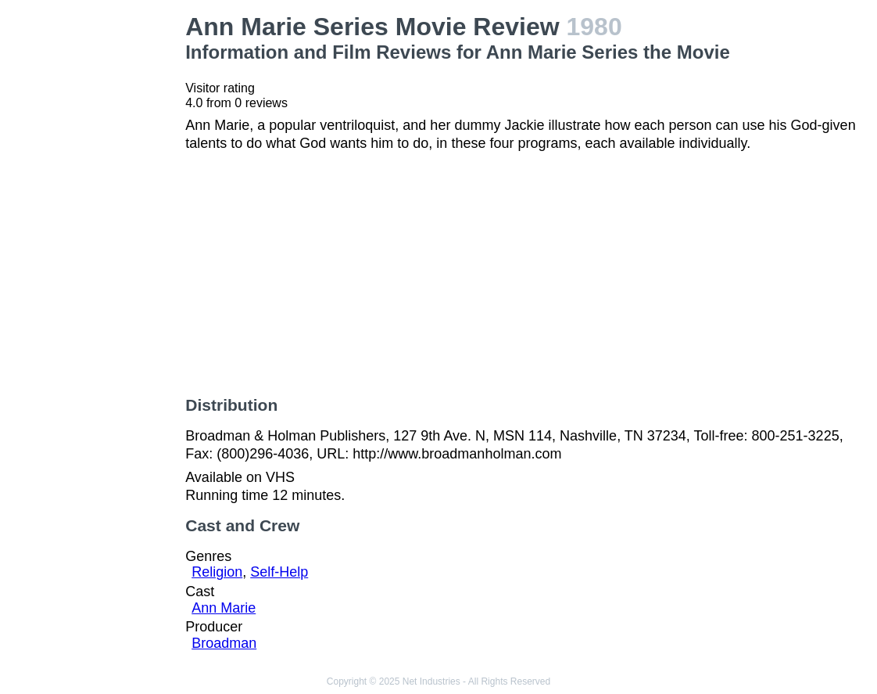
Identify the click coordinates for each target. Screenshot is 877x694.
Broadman (224, 643)
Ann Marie (224, 608)
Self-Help (279, 572)
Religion (217, 572)
